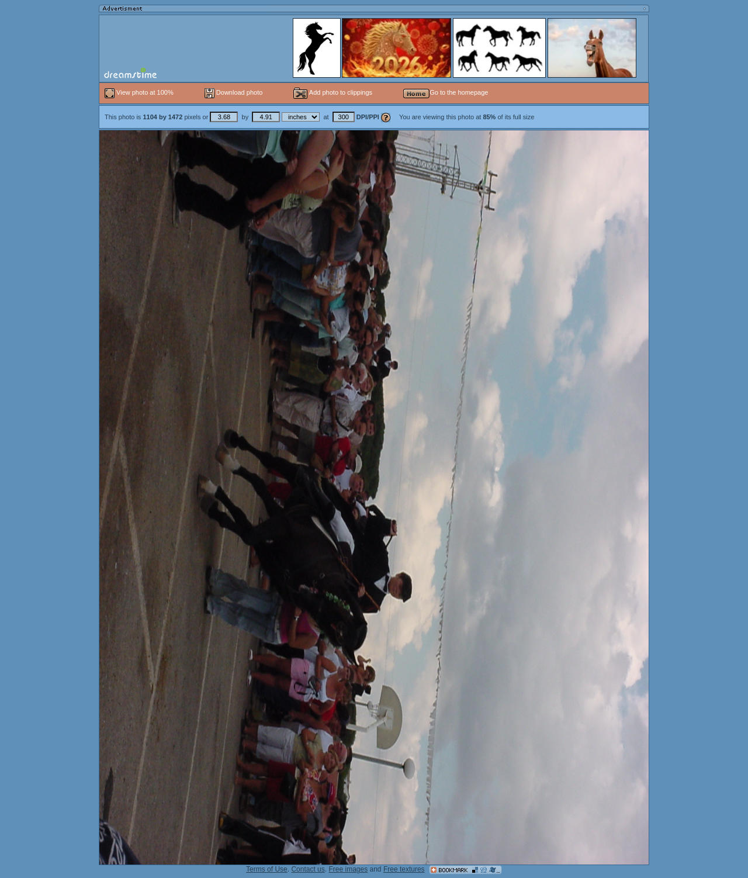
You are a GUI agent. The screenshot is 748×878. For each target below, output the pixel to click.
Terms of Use (267, 869)
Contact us (307, 869)
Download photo (234, 92)
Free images (348, 869)
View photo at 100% (140, 92)
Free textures (404, 869)
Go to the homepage (445, 92)
